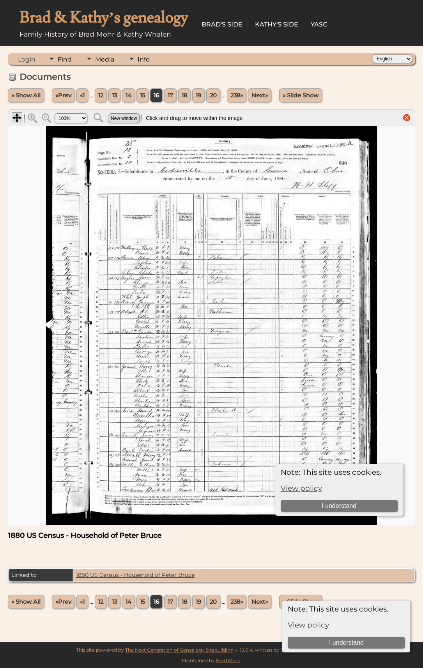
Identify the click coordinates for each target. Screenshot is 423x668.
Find (65, 59)
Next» (259, 95)
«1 (82, 95)
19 (198, 95)
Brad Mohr (228, 660)
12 (100, 95)
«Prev (63, 95)
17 (170, 95)
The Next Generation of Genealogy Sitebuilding (179, 650)
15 (142, 95)
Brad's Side (222, 24)
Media (104, 59)
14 (128, 95)
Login (26, 59)
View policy (308, 624)
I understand (346, 642)
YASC (319, 24)
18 (184, 95)
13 (114, 95)
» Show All (26, 95)
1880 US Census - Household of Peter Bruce (135, 574)
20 (213, 95)
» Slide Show (301, 95)
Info (144, 59)
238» (236, 95)
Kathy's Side (276, 24)
